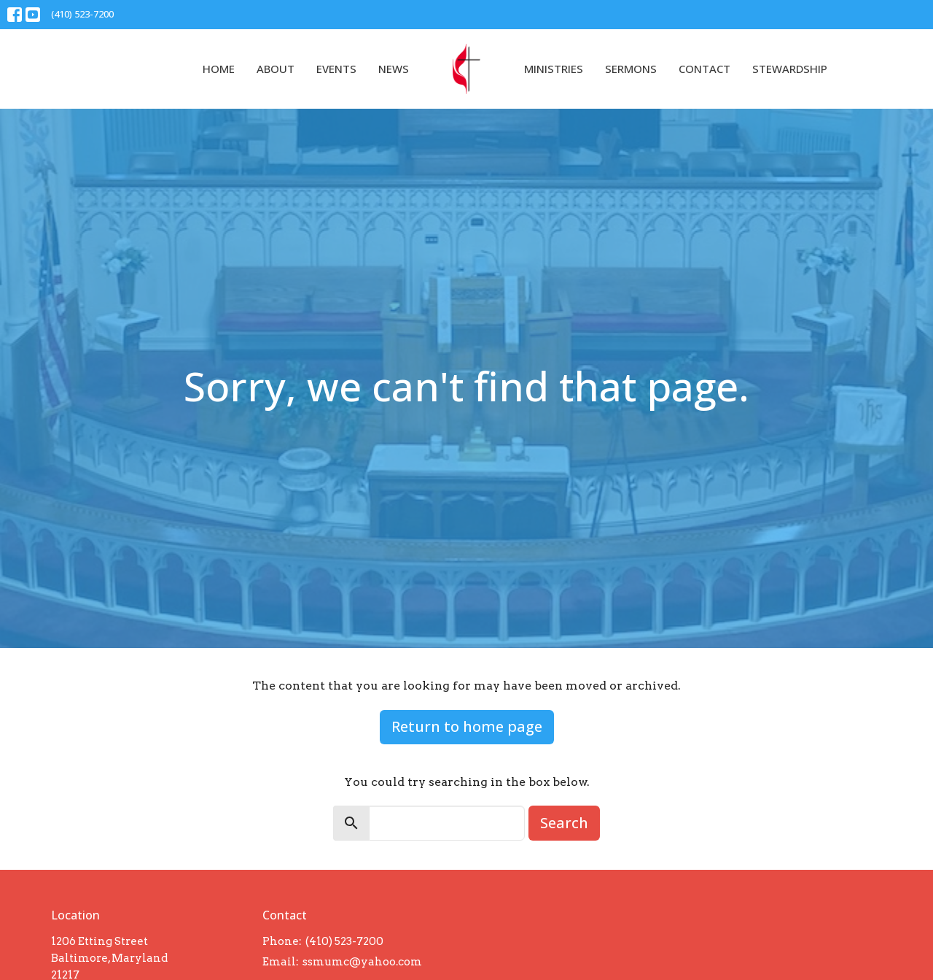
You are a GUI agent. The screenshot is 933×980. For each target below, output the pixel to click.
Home (219, 68)
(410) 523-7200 (82, 13)
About (275, 68)
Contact (704, 68)
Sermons (631, 68)
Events (336, 68)
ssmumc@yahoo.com (362, 961)
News (393, 68)
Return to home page (466, 726)
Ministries (553, 68)
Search (564, 823)
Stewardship (789, 68)
